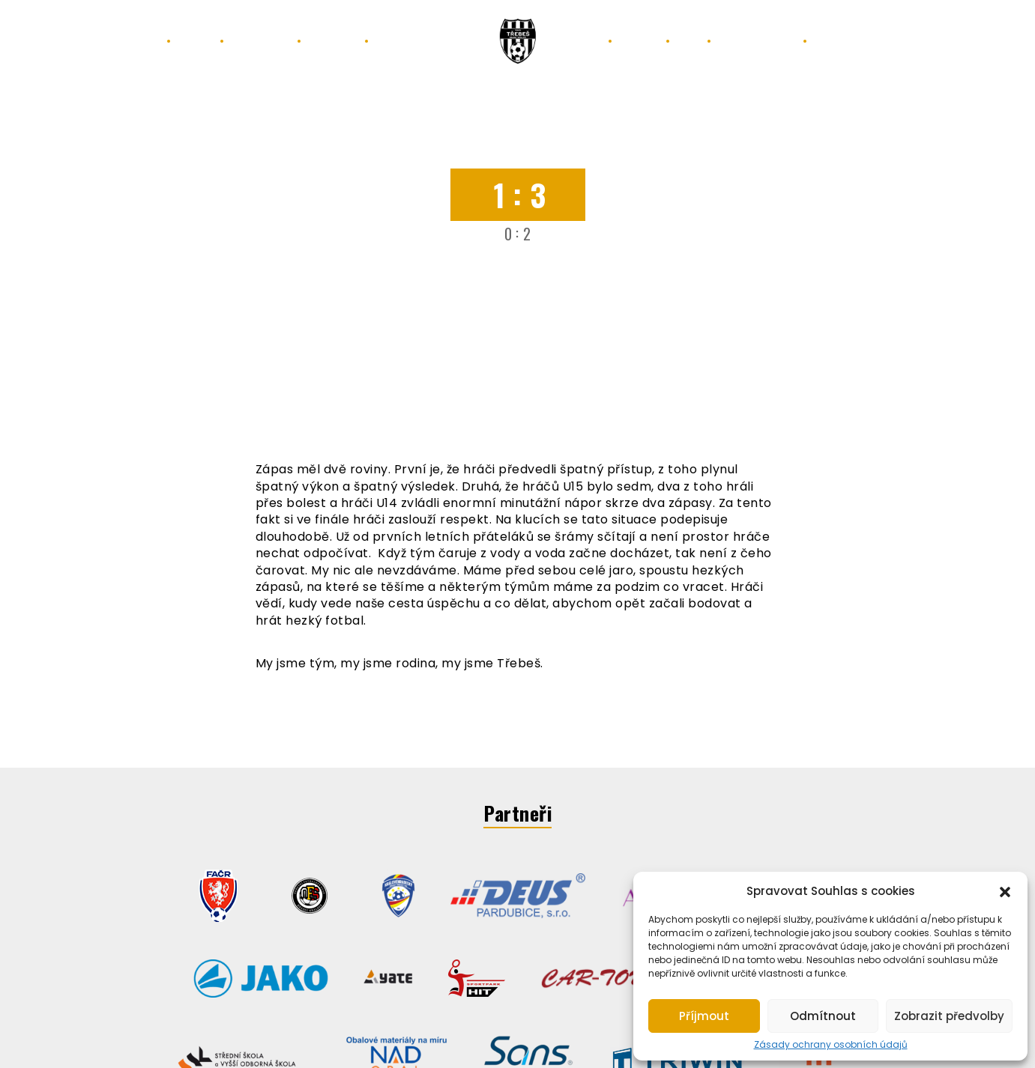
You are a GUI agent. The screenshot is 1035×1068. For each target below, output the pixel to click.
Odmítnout (823, 1016)
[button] (1005, 890)
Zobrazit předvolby (949, 1016)
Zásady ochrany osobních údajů (831, 1044)
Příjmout (704, 1016)
